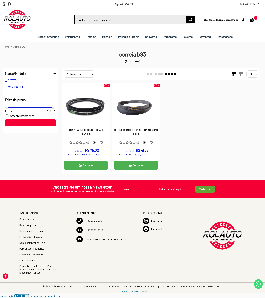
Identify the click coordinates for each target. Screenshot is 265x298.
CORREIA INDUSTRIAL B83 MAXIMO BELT (136, 132)
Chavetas (151, 36)
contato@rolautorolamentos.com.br (101, 239)
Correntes (205, 36)
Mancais (107, 36)
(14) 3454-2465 (126, 4)
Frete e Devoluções (30, 236)
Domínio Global (140, 291)
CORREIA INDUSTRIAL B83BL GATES (86, 132)
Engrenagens (225, 36)
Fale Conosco (27, 260)
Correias (91, 36)
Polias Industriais (128, 36)
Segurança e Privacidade (33, 230)
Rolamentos (72, 36)
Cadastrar (205, 189)
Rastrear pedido (28, 225)
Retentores (170, 36)
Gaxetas (188, 36)
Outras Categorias (45, 36)
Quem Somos (26, 219)
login (219, 19)
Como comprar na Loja (32, 242)
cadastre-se (231, 19)
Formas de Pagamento (32, 254)
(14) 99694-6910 (251, 4)
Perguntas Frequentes (32, 248)
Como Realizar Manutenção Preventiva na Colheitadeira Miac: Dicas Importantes (38, 269)
